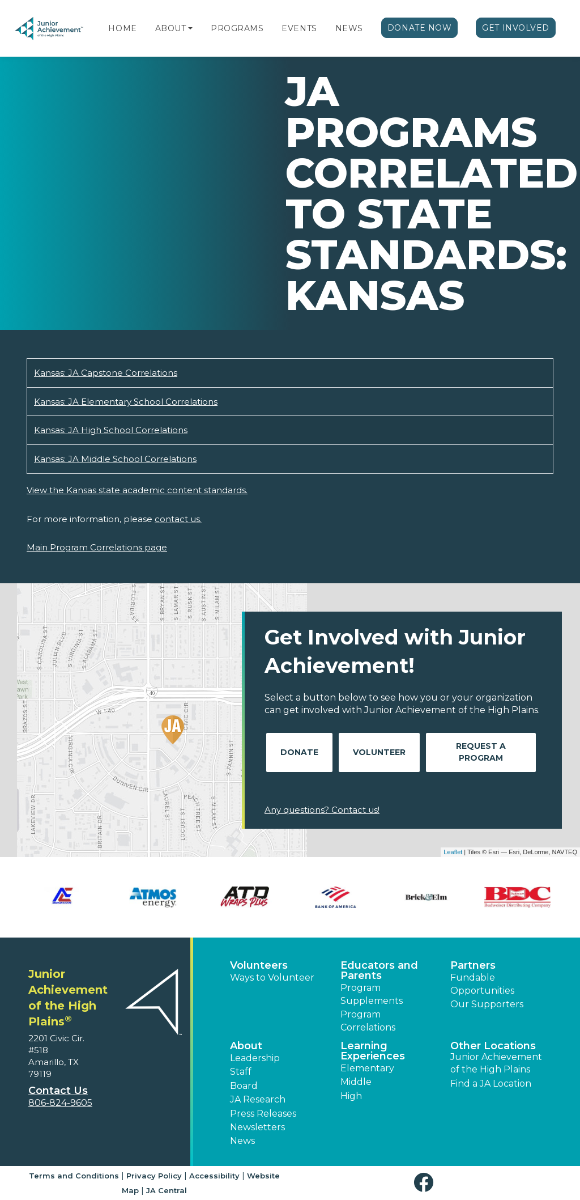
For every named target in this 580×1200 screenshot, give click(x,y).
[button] (190, 28)
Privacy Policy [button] (154, 1175)
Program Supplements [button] (371, 994)
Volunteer (379, 752)
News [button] (242, 1140)
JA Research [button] (257, 1099)
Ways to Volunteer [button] (272, 977)
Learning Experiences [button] (372, 1051)
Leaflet (452, 852)
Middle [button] (356, 1081)
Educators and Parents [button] (379, 970)
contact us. (178, 519)
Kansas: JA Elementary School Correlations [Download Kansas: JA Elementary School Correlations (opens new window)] (126, 401)
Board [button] (244, 1085)
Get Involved (515, 28)
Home (122, 28)
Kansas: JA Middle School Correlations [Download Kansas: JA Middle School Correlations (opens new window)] (115, 458)
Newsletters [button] (257, 1127)
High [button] (351, 1096)
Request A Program (481, 752)
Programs (237, 28)
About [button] (246, 1046)
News (349, 28)
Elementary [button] (367, 1068)
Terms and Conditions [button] (74, 1175)
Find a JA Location (490, 1083)
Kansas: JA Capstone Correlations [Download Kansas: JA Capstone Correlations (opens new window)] (105, 372)
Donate (299, 752)
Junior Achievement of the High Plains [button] (496, 1063)
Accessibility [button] (214, 1175)
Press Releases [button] (263, 1113)
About (170, 28)
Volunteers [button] (259, 965)
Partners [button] (473, 965)
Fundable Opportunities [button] (482, 983)
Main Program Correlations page (97, 547)
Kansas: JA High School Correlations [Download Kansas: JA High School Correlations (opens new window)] (110, 430)
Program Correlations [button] (367, 1020)
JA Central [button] (166, 1190)
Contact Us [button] (58, 1090)
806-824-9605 (60, 1102)
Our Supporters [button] (486, 1004)
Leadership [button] (255, 1058)
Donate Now (419, 28)
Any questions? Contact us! (322, 809)
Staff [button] (240, 1071)
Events (299, 28)
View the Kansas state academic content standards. (137, 490)
